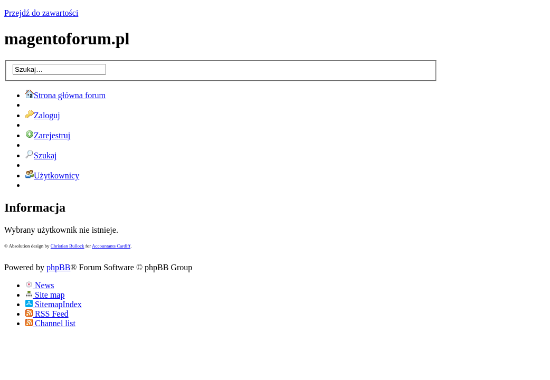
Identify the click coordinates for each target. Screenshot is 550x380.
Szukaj (41, 155)
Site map (44, 294)
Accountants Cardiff (111, 246)
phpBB (58, 267)
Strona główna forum (65, 95)
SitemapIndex (53, 304)
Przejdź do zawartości (41, 12)
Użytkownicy (52, 175)
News (39, 285)
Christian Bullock (67, 246)
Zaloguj (42, 115)
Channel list (50, 323)
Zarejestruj (47, 135)
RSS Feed (47, 313)
